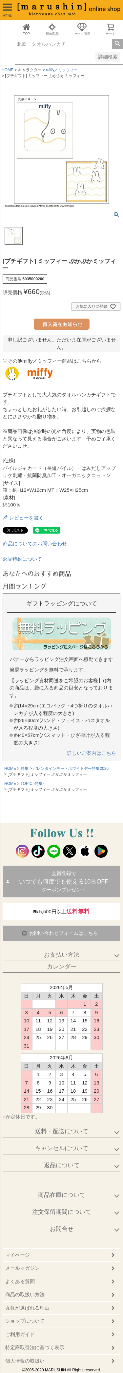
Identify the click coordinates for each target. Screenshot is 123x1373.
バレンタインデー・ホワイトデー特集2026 (71, 768)
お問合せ (61, 1229)
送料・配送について (61, 1131)
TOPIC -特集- (32, 783)
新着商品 (52, 29)
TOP (27, 29)
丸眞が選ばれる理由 (27, 1308)
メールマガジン (22, 1268)
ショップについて (25, 1321)
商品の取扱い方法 (25, 1294)
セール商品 (82, 29)
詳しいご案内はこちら (91, 753)
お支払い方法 (61, 954)
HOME (7, 70)
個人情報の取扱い (25, 1361)
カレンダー (61, 966)
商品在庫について (61, 1195)
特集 (25, 768)
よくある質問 (20, 1281)
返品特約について (22, 559)
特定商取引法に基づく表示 (34, 1347)
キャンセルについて (61, 1148)
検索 (117, 44)
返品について (61, 1165)
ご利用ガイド (20, 1334)
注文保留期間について (61, 1212)
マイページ (17, 1255)
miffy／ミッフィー (62, 70)
